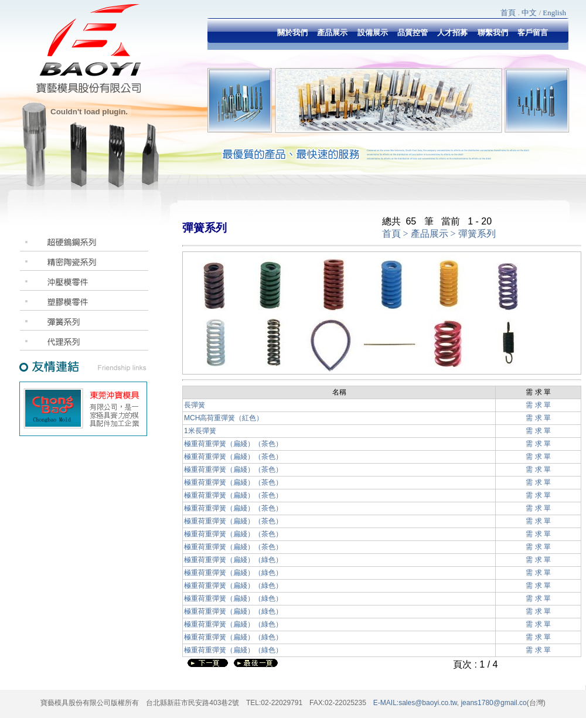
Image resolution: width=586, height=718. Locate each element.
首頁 (508, 12)
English (554, 12)
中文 (529, 12)
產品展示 (429, 234)
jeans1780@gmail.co (493, 703)
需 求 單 (538, 405)
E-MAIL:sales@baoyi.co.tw (415, 703)
